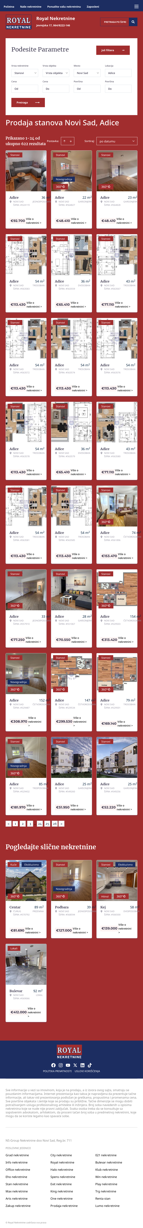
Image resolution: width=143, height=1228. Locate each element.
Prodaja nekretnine (64, 1204)
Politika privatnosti (57, 1069)
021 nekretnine (106, 1153)
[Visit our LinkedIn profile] (82, 1063)
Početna (9, 6)
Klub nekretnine (106, 1168)
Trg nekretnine (105, 1189)
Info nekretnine (17, 1160)
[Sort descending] (71, 139)
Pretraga (28, 101)
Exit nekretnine (61, 1182)
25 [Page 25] (47, 822)
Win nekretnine (106, 1175)
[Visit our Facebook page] (53, 1063)
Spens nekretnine (62, 1175)
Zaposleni (93, 6)
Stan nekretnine (17, 1182)
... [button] (35, 822)
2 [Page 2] (23, 822)
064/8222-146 (61, 25)
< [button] (8, 822)
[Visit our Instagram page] (60, 1063)
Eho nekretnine (16, 1175)
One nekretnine (61, 1197)
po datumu (107, 140)
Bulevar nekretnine (108, 1160)
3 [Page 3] (30, 822)
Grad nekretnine (17, 1153)
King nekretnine (61, 1189)
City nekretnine (61, 1153)
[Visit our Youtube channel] (68, 1063)
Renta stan (102, 1197)
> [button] (61, 822)
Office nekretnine (18, 1168)
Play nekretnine (106, 1182)
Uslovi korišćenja (87, 1069)
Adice (111, 71)
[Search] (133, 22)
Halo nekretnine (61, 1168)
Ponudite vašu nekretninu (64, 6)
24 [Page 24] (40, 822)
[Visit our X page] (75, 1063)
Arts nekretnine (17, 1197)
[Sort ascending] (64, 139)
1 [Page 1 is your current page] (15, 822)
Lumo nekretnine (107, 1204)
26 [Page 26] (55, 822)
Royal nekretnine (62, 1160)
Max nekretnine (17, 1189)
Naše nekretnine (30, 6)
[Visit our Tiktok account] (90, 1063)
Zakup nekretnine (18, 1204)
